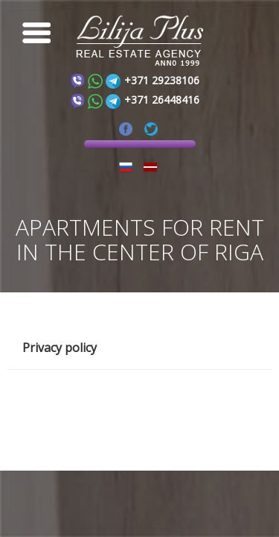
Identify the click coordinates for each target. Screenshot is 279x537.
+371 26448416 (161, 99)
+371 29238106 (161, 80)
